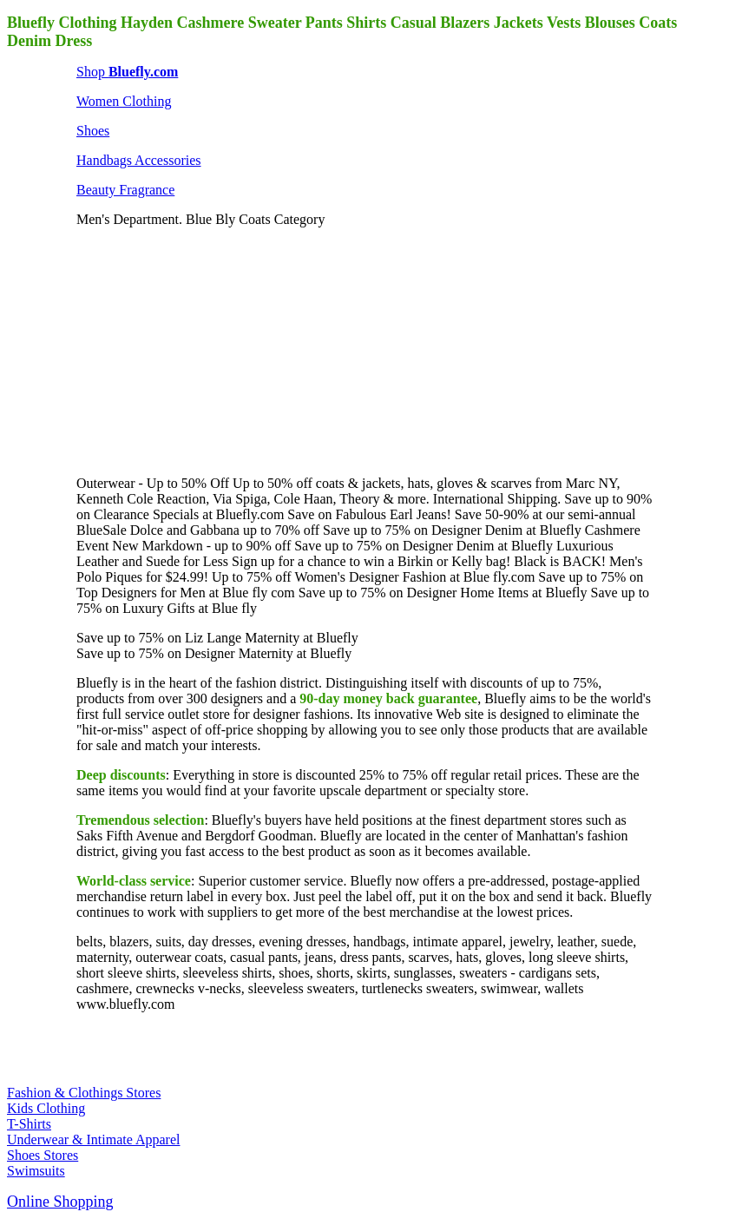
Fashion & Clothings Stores (84, 1092)
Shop (127, 71)
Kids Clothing (46, 1108)
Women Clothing (123, 101)
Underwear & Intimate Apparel (93, 1139)
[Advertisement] (206, 349)
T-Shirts (29, 1123)
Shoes (92, 130)
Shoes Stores (42, 1155)
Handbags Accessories (138, 160)
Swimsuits (36, 1170)
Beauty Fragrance (125, 189)
